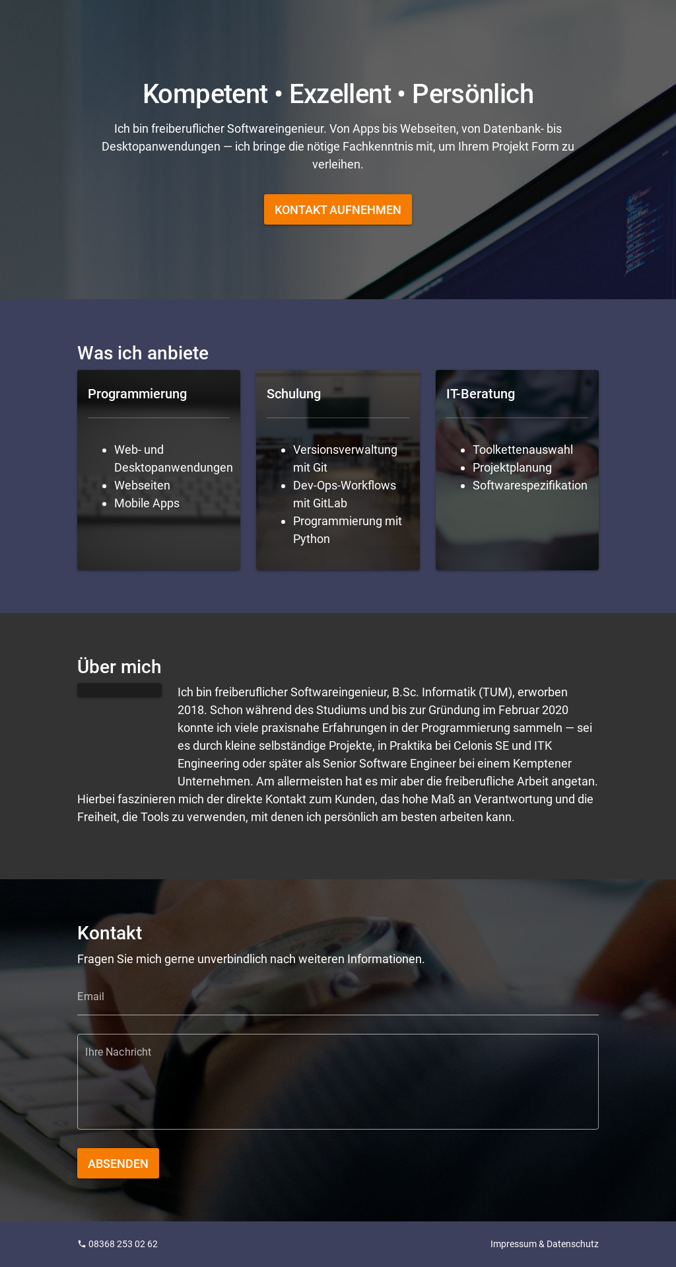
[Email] (337, 996)
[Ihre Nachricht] (337, 1089)
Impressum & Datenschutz (544, 1244)
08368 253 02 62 (117, 1244)
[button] (338, 209)
